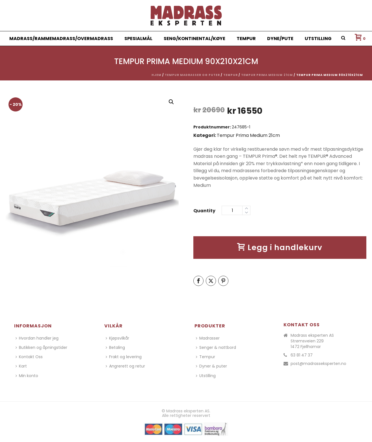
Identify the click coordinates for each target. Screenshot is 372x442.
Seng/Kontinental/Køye (194, 38)
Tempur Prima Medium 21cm (267, 75)
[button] (171, 102)
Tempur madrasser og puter (192, 75)
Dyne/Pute (280, 38)
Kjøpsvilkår (117, 338)
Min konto (27, 375)
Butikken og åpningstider (41, 347)
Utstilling (318, 38)
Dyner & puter (211, 366)
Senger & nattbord (216, 347)
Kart (21, 366)
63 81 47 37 (302, 355)
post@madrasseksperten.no (318, 363)
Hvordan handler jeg (37, 338)
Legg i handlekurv (279, 247)
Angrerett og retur (125, 366)
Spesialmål (138, 38)
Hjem (156, 75)
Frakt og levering (124, 357)
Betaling (115, 347)
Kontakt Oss (29, 357)
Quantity (204, 210)
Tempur (246, 38)
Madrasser (208, 338)
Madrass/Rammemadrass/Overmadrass (61, 38)
